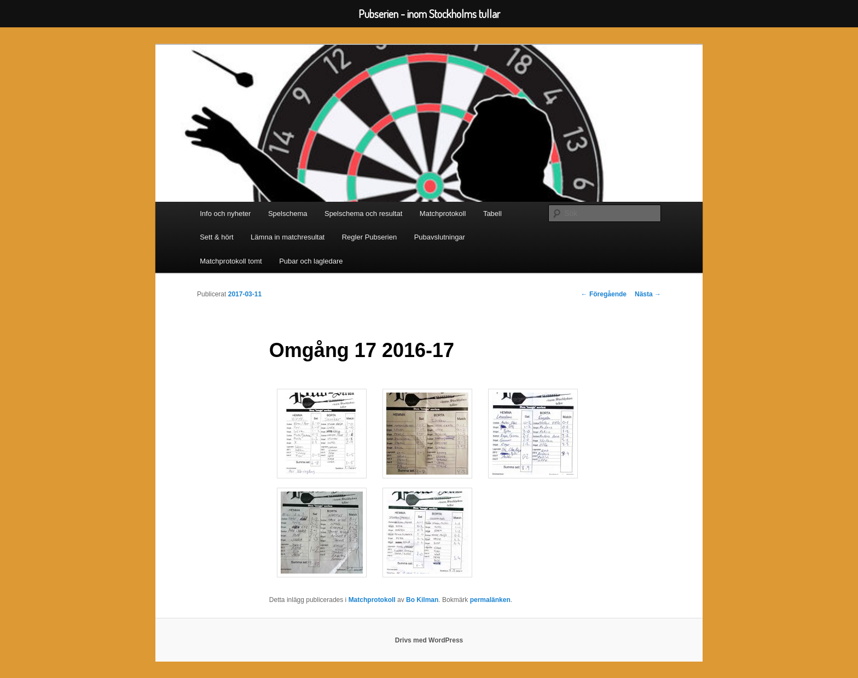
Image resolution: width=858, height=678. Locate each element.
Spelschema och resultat (363, 213)
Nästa (648, 294)
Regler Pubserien (369, 237)
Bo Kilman (422, 600)
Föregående (604, 294)
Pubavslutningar (439, 237)
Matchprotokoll (443, 213)
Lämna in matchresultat (287, 237)
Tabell (492, 213)
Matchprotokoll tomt (231, 261)
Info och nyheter (225, 213)
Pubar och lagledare (311, 261)
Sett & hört (216, 237)
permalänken (490, 600)
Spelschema (288, 213)
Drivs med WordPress (429, 640)
